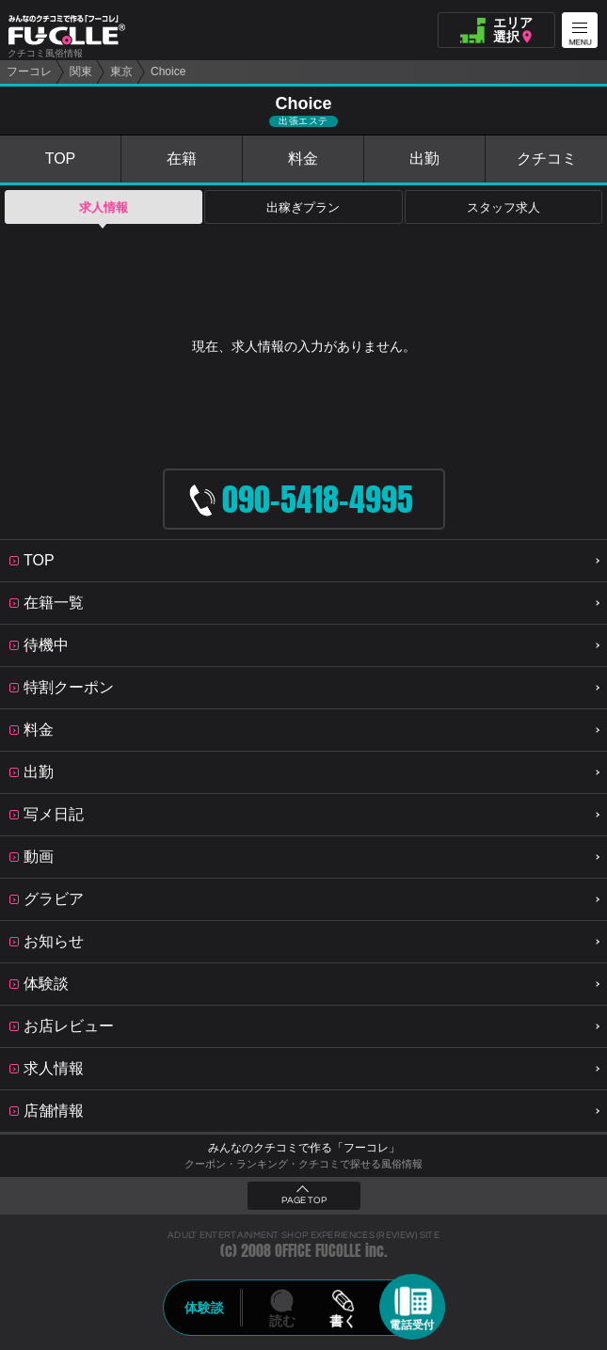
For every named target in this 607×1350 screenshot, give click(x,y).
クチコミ (547, 159)
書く (343, 1320)
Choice (168, 71)
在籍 (182, 159)
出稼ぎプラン (303, 207)
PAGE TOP (304, 1200)
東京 (121, 71)
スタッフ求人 (503, 207)
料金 (303, 159)
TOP (60, 159)
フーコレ (29, 71)
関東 (81, 71)
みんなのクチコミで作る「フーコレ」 (304, 1147)
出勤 (424, 159)
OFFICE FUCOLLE (318, 1251)
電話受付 (412, 1324)
